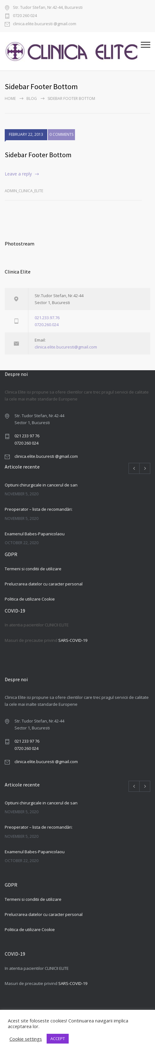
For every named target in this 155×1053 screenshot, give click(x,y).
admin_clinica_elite (24, 190)
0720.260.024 (47, 324)
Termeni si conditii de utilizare (33, 569)
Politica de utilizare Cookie (30, 599)
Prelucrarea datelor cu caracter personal (44, 584)
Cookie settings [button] (25, 1039)
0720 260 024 (25, 16)
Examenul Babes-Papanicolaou (35, 534)
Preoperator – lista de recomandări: (38, 509)
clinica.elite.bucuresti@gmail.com (66, 347)
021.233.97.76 (47, 317)
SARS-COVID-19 (72, 640)
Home (10, 98)
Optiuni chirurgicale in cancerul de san (41, 485)
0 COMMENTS (61, 136)
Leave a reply (18, 174)
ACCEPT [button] (57, 1038)
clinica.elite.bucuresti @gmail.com (44, 24)
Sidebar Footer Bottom (38, 154)
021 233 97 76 (26, 436)
